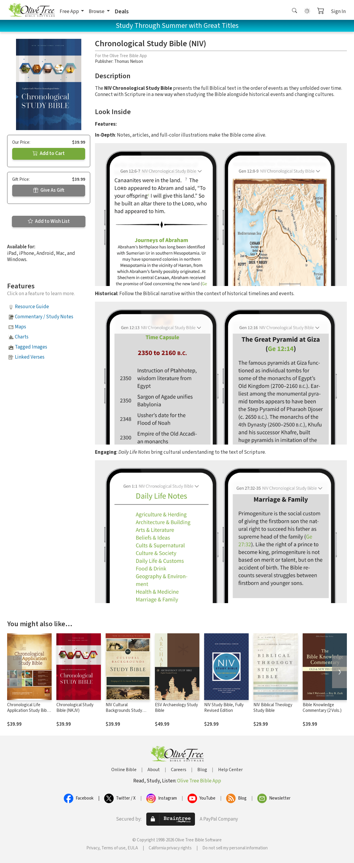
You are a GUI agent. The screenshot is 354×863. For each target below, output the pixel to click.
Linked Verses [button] (30, 357)
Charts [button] (21, 337)
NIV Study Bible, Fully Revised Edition (224, 708)
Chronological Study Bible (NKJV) (74, 708)
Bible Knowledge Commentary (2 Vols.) (322, 708)
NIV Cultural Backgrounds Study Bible (124, 710)
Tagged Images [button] (31, 347)
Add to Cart (49, 153)
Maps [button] (20, 326)
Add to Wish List (49, 221)
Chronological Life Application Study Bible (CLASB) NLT (28, 710)
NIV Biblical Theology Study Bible (272, 708)
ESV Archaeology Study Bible (176, 708)
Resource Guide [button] (32, 306)
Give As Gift (48, 190)
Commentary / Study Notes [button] (44, 316)
